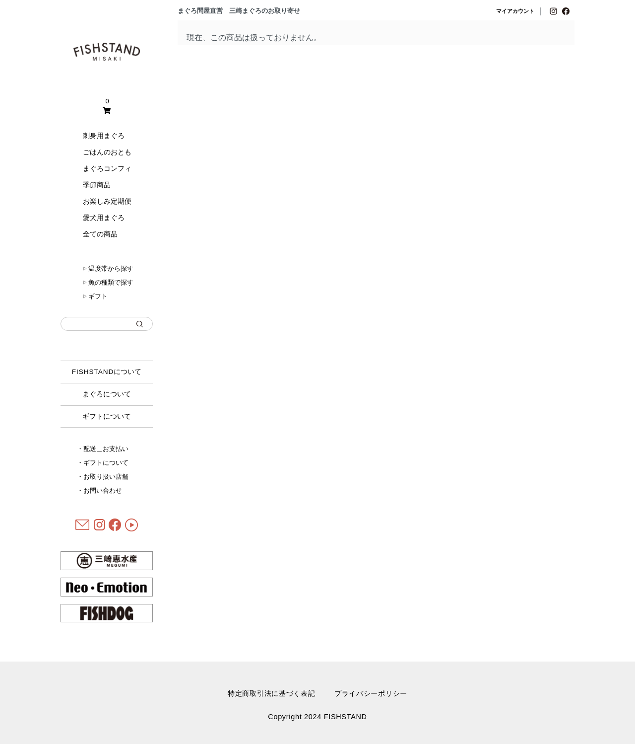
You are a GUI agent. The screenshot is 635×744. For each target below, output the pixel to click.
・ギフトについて (102, 462)
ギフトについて (106, 416)
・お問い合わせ (99, 490)
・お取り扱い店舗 (102, 476)
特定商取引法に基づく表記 (272, 693)
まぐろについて (106, 394)
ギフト (95, 296)
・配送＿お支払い (102, 448)
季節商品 (97, 185)
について (107, 371)
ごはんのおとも (107, 152)
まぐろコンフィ (107, 168)
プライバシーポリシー (370, 693)
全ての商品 (100, 234)
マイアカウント (515, 11)
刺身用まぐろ (104, 136)
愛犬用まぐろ (104, 218)
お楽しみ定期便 (107, 201)
